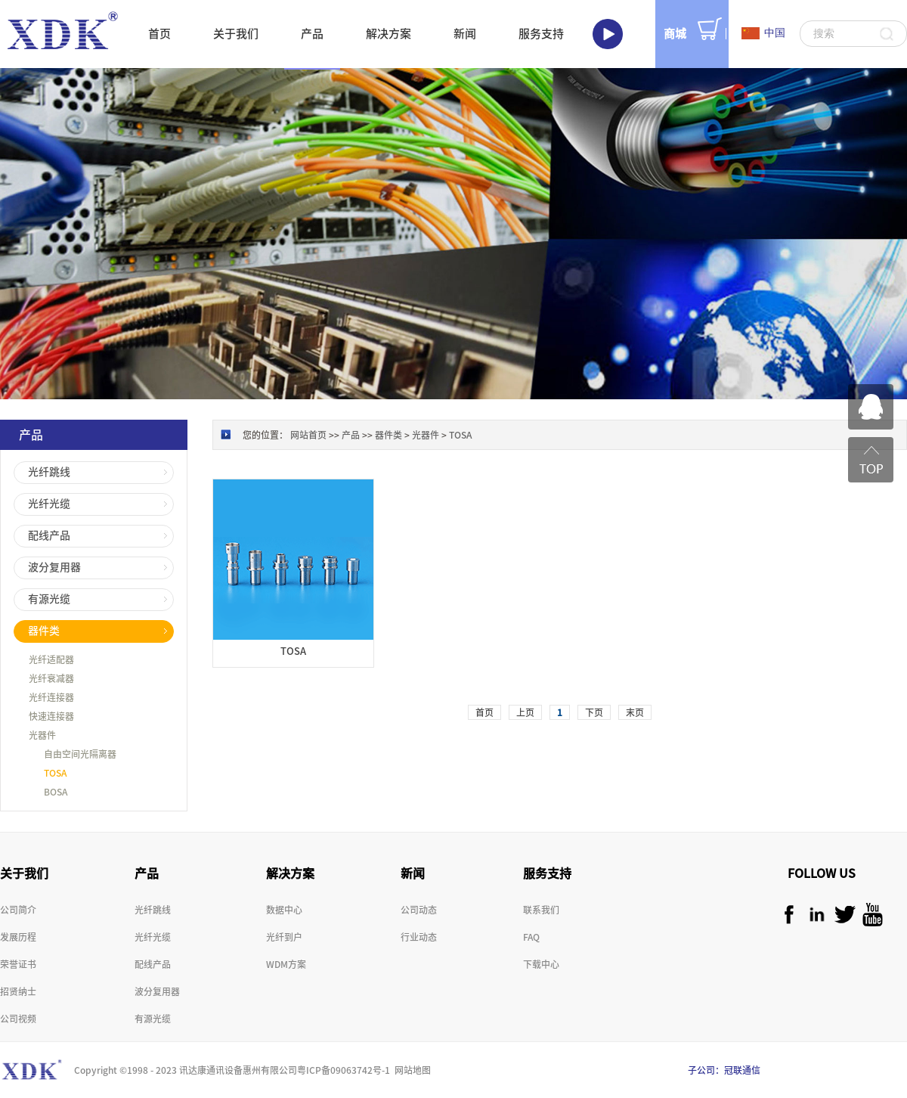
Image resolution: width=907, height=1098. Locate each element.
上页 (525, 712)
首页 (159, 33)
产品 (351, 434)
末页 (635, 712)
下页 (594, 712)
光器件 (425, 434)
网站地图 (410, 1070)
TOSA (460, 434)
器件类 (388, 434)
